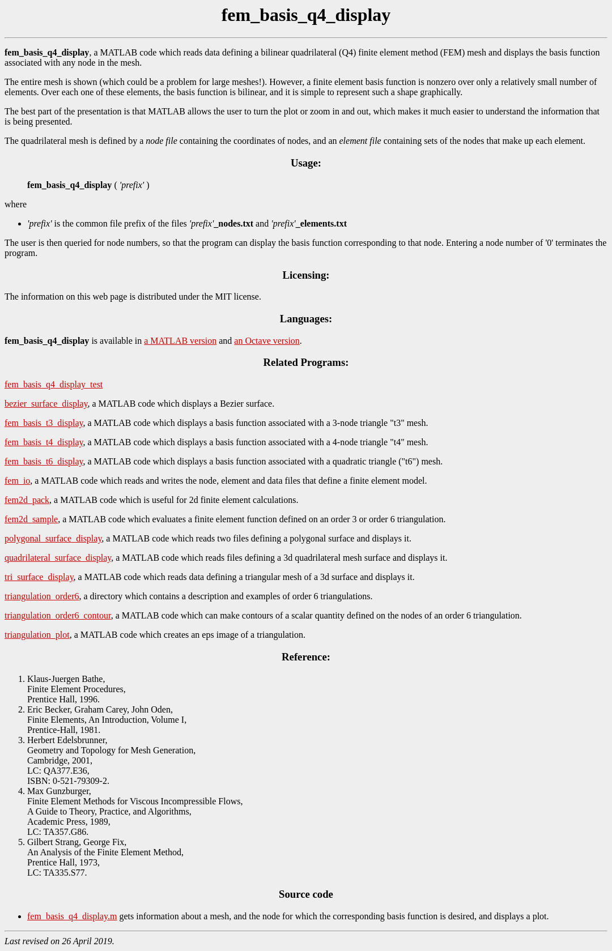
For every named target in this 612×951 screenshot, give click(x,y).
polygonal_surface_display (53, 538)
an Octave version (267, 341)
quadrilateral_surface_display (58, 557)
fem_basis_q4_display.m (72, 916)
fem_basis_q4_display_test (54, 384)
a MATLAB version (180, 341)
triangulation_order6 (42, 596)
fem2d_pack (27, 500)
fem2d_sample (31, 519)
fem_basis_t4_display (44, 442)
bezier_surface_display (46, 403)
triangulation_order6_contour (58, 615)
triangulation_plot (37, 634)
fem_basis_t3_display (44, 423)
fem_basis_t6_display (44, 461)
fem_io (17, 480)
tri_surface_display (39, 577)
